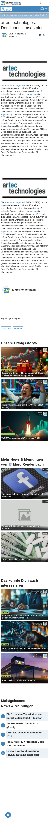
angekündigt (6, 114)
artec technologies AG (15, 85)
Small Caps (6, 328)
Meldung (34, 94)
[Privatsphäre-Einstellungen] (8, 815)
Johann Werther (37, 591)
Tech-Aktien (18, 328)
